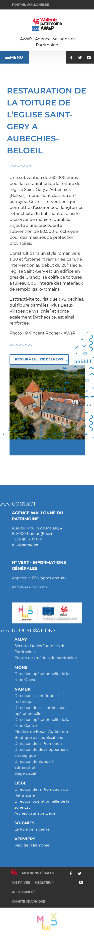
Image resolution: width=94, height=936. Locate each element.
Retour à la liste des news (39, 359)
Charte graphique (28, 901)
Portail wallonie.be (30, 4)
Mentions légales (38, 873)
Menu (14, 57)
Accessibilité (24, 892)
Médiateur (44, 882)
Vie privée (21, 882)
